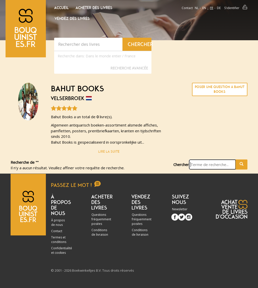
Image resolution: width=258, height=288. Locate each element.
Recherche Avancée (129, 68)
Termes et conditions (58, 239)
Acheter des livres (94, 8)
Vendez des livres (72, 18)
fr (211, 8)
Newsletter (179, 209)
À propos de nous (58, 222)
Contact (187, 8)
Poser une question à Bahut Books (219, 89)
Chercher (181, 164)
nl (197, 8)
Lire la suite (108, 151)
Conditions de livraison (99, 232)
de (219, 8)
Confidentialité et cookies (61, 250)
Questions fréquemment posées (101, 219)
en (204, 8)
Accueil (61, 8)
